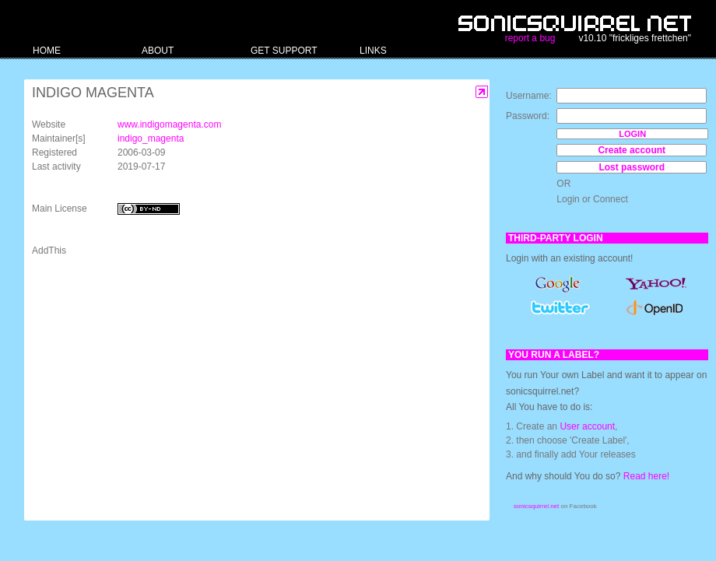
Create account (631, 150)
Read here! (646, 476)
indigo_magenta (151, 138)
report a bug (530, 38)
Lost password (631, 167)
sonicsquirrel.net (536, 506)
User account (587, 426)
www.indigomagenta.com (169, 124)
